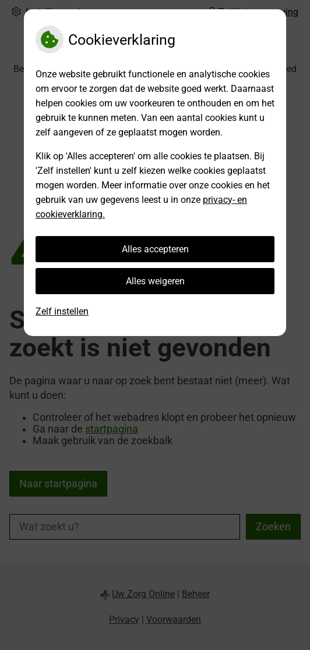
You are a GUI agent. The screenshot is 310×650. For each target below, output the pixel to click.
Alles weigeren (155, 281)
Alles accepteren (155, 249)
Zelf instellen (62, 311)
